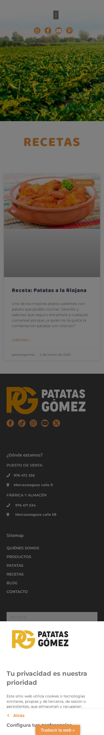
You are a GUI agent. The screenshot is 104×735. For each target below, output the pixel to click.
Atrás (16, 715)
